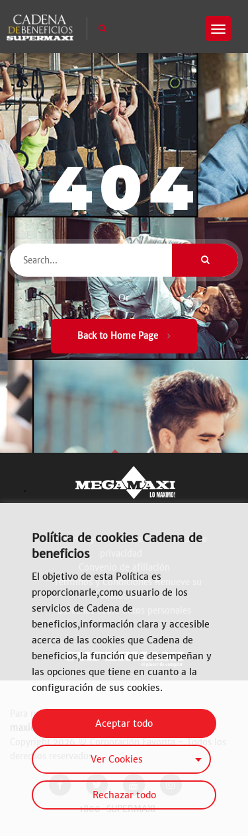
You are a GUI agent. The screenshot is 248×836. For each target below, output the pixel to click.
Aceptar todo (124, 723)
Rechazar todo (124, 795)
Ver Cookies (117, 759)
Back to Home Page (124, 336)
